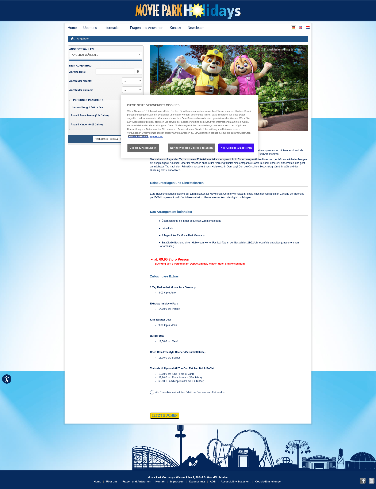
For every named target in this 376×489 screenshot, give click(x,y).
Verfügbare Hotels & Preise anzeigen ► (117, 138)
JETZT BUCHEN (165, 415)
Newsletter (196, 28)
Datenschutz (197, 481)
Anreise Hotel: (77, 72)
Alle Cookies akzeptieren (236, 147)
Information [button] (113, 28)
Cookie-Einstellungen (268, 481)
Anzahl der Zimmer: (81, 90)
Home (72, 28)
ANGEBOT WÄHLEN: (82, 49)
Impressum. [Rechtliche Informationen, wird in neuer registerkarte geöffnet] (156, 136)
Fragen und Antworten (146, 28)
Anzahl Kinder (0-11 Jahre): (87, 124)
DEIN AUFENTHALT (81, 65)
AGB (213, 481)
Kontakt (175, 28)
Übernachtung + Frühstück (87, 107)
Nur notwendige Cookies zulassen (191, 147)
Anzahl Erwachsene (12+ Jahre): (90, 115)
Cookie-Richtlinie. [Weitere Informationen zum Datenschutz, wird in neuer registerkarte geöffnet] (138, 136)
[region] (189, 126)
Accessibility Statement (235, 481)
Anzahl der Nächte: (80, 81)
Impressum (177, 481)
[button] (162, 88)
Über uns (90, 28)
